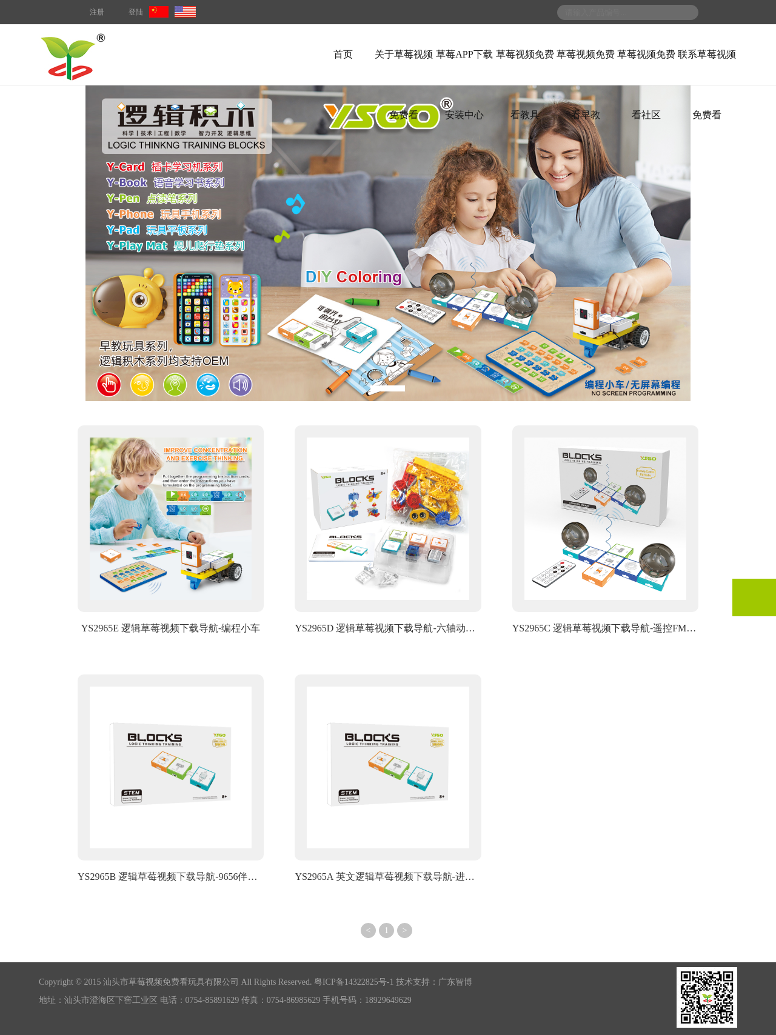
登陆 (136, 12)
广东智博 (455, 982)
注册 (97, 12)
